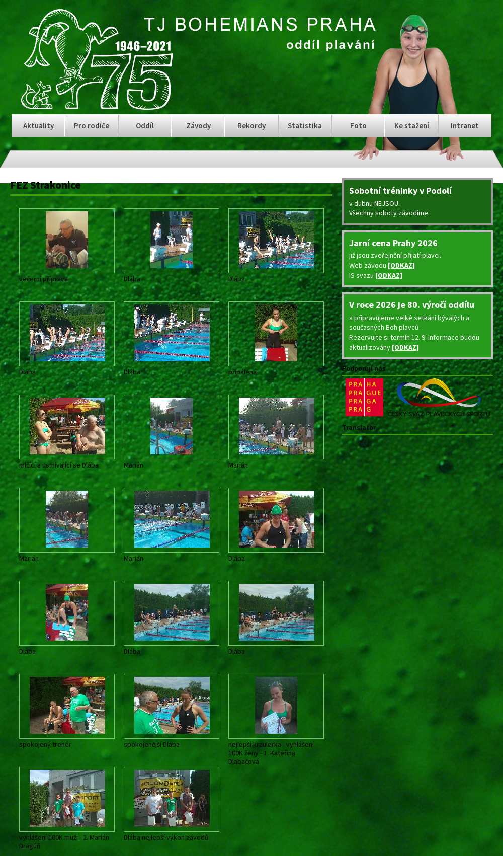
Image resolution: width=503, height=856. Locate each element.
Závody (198, 125)
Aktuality (38, 125)
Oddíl (145, 125)
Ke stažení (411, 125)
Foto (358, 125)
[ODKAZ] (401, 265)
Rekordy (251, 125)
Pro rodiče (91, 125)
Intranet (465, 125)
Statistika (305, 125)
